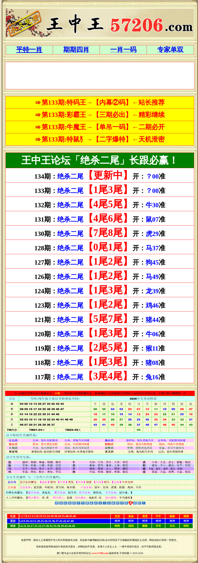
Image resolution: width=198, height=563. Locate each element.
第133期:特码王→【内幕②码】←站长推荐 (103, 102)
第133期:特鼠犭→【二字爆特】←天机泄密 (103, 139)
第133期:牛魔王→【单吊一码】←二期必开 (103, 127)
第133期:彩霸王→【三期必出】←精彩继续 (103, 114)
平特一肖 (29, 49)
